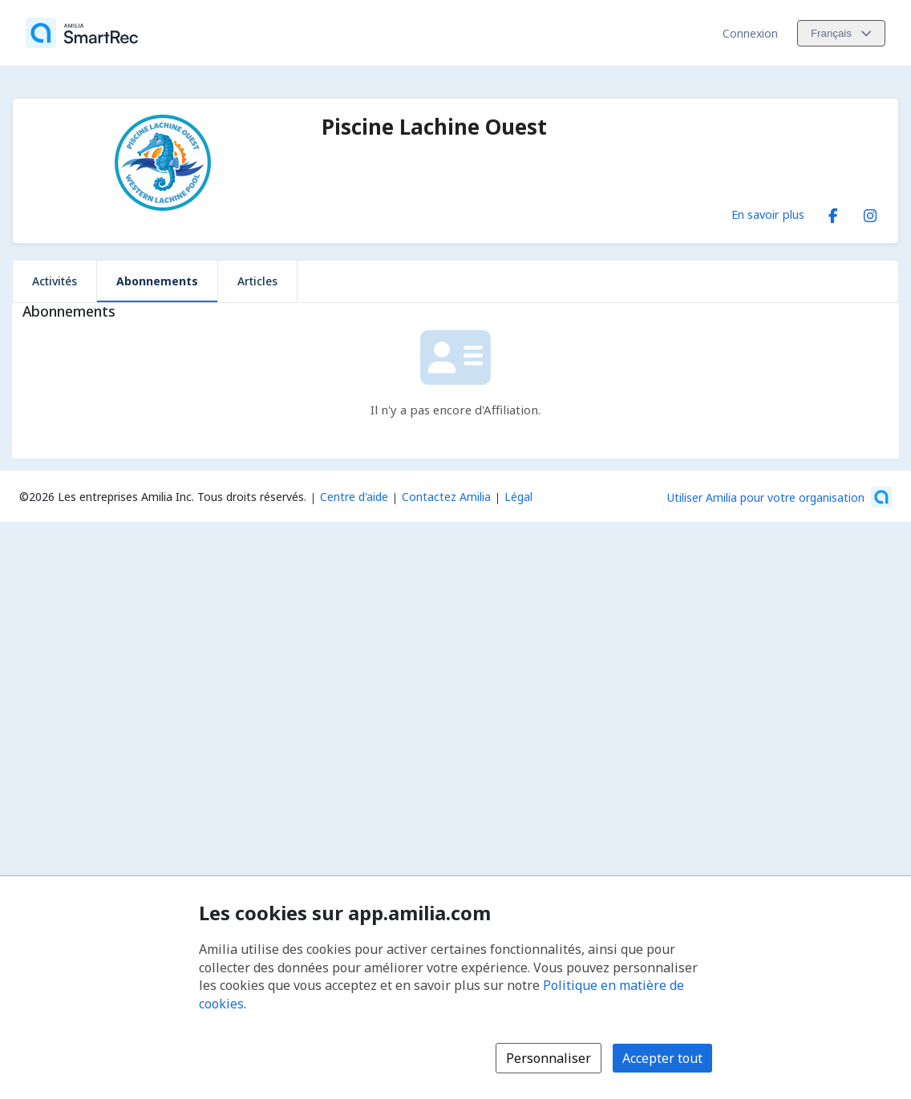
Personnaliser (548, 1058)
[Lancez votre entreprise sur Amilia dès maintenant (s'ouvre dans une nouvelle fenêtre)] (779, 497)
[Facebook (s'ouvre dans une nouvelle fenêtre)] (833, 212)
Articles (257, 281)
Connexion (750, 33)
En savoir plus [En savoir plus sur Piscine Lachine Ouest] (767, 214)
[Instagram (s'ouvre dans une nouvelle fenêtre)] (870, 212)
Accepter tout (662, 1058)
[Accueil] (82, 33)
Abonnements (157, 281)
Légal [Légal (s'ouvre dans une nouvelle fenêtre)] (518, 496)
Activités (54, 281)
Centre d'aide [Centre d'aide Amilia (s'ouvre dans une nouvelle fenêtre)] (354, 496)
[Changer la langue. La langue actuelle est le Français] (841, 33)
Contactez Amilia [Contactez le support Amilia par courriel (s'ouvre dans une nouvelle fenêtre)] (446, 496)
